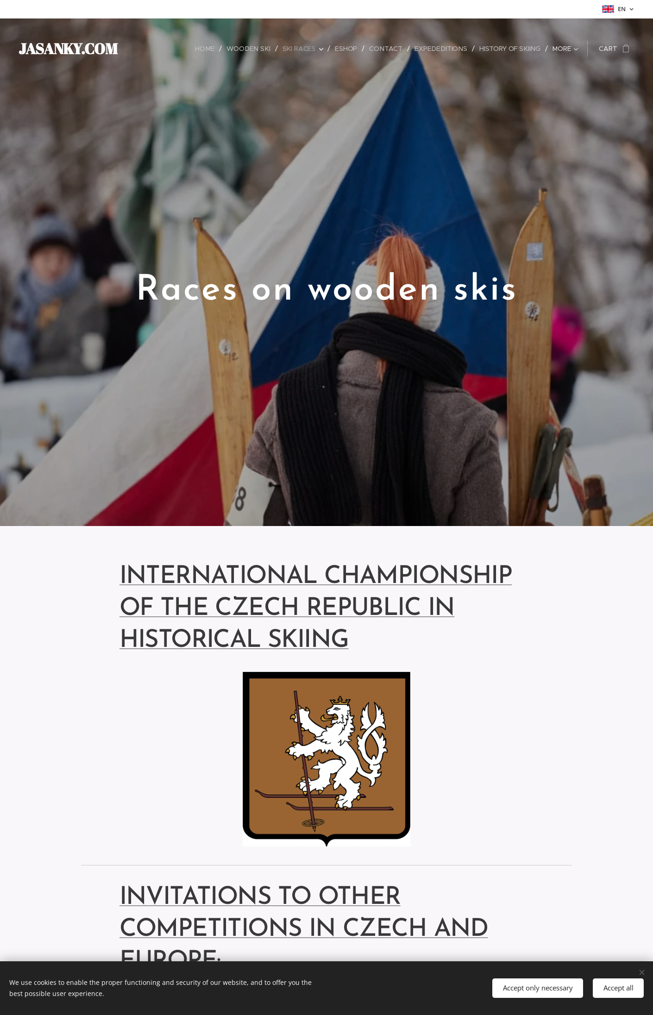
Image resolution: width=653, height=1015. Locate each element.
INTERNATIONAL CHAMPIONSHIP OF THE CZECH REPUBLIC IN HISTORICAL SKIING (315, 608)
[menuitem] (180, 48)
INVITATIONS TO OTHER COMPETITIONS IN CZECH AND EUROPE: (303, 929)
